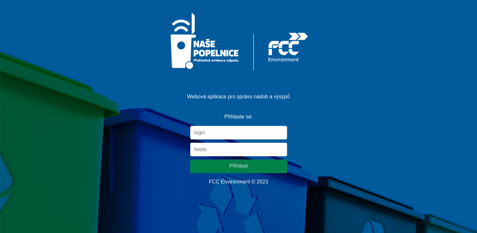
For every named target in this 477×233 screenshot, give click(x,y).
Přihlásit (238, 165)
